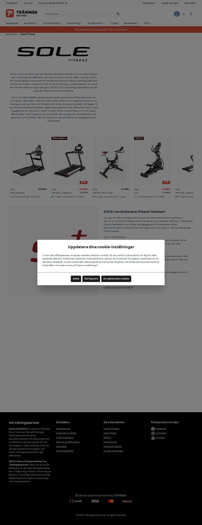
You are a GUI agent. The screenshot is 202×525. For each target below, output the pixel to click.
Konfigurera (91, 279)
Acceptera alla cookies (116, 279)
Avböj (76, 279)
